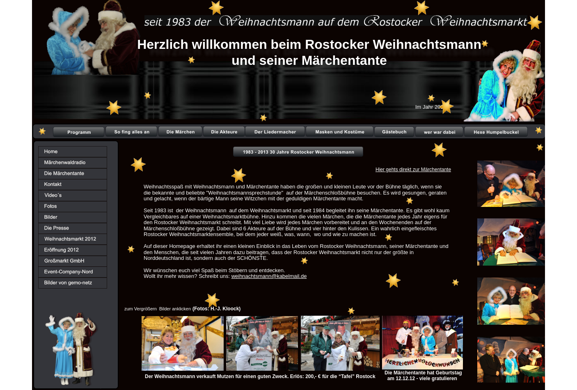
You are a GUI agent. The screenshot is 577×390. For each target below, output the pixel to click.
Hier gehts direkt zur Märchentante (413, 169)
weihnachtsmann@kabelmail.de (269, 276)
